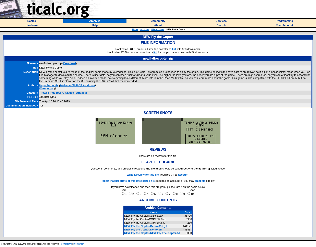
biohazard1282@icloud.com (77, 85)
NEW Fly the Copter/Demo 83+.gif (145, 226)
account (183, 174)
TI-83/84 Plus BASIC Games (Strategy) (63, 92)
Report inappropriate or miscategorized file (128, 180)
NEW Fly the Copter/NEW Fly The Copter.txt (152, 233)
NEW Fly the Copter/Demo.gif (143, 229)
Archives (144, 29)
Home (135, 29)
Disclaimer (78, 244)
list (174, 49)
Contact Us (66, 244)
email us (200, 180)
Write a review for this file (143, 174)
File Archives (157, 29)
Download (69, 63)
